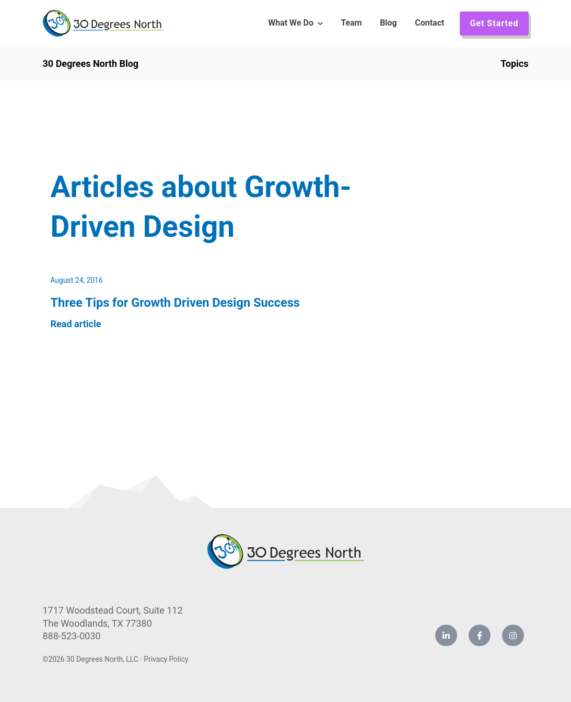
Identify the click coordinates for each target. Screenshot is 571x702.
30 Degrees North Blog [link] (91, 63)
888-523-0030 (72, 635)
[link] (103, 22)
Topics (514, 63)
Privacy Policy (166, 659)
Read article (76, 323)
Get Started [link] (494, 23)
